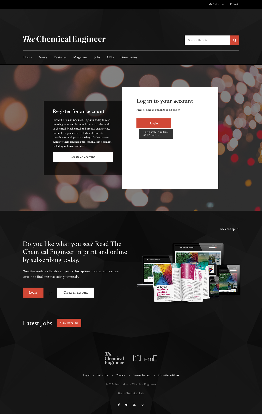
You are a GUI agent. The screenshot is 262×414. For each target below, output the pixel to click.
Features (57, 58)
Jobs (92, 58)
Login (234, 4)
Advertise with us (168, 374)
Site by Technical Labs (131, 392)
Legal (86, 374)
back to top (227, 229)
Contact (120, 374)
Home (27, 58)
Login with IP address (186, 123)
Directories (121, 58)
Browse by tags (141, 374)
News (41, 58)
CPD (104, 58)
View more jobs (70, 322)
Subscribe (216, 4)
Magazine (76, 58)
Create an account (82, 156)
